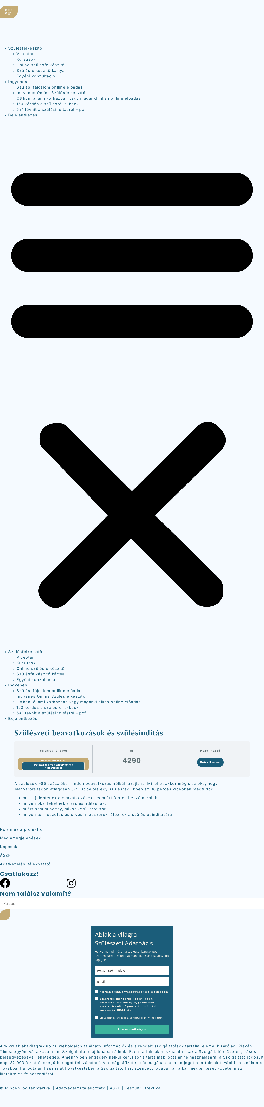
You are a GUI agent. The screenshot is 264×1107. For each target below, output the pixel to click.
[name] (132, 970)
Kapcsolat (10, 847)
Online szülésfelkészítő (40, 65)
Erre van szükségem (132, 1029)
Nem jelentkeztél (53, 760)
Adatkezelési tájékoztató (25, 864)
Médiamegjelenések (20, 838)
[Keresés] (5, 914)
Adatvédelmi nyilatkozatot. (148, 1018)
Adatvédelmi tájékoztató (81, 1088)
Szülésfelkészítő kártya (40, 70)
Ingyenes (17, 81)
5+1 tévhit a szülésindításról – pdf (51, 109)
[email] (132, 981)
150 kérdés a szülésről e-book (47, 104)
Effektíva (152, 1088)
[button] (132, 383)
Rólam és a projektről (22, 829)
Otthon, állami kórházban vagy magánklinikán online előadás (78, 98)
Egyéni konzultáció (35, 76)
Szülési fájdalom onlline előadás (49, 87)
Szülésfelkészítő (25, 48)
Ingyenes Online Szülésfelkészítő (50, 93)
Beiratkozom (210, 762)
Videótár (25, 54)
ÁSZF (5, 855)
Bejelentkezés (23, 115)
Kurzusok (26, 59)
